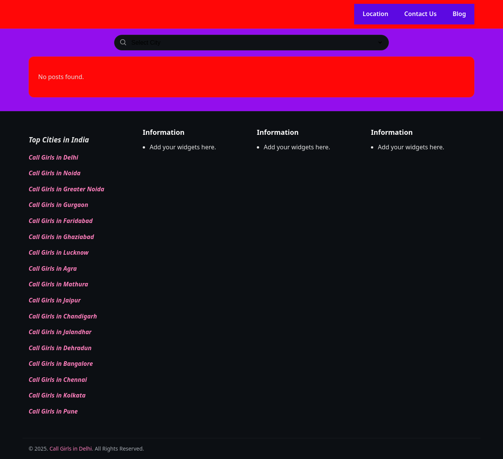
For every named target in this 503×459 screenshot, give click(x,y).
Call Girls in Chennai (58, 379)
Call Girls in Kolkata (57, 395)
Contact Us (420, 14)
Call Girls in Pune (53, 411)
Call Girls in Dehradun (60, 348)
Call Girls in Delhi (53, 157)
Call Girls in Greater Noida (66, 189)
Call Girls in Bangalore (61, 363)
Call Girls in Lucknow (59, 252)
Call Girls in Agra (53, 268)
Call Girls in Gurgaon (58, 204)
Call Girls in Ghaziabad (61, 237)
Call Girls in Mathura (58, 284)
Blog (459, 14)
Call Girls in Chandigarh (63, 316)
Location (375, 14)
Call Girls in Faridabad (61, 221)
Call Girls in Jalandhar (60, 332)
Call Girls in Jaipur (55, 300)
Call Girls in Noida (55, 173)
